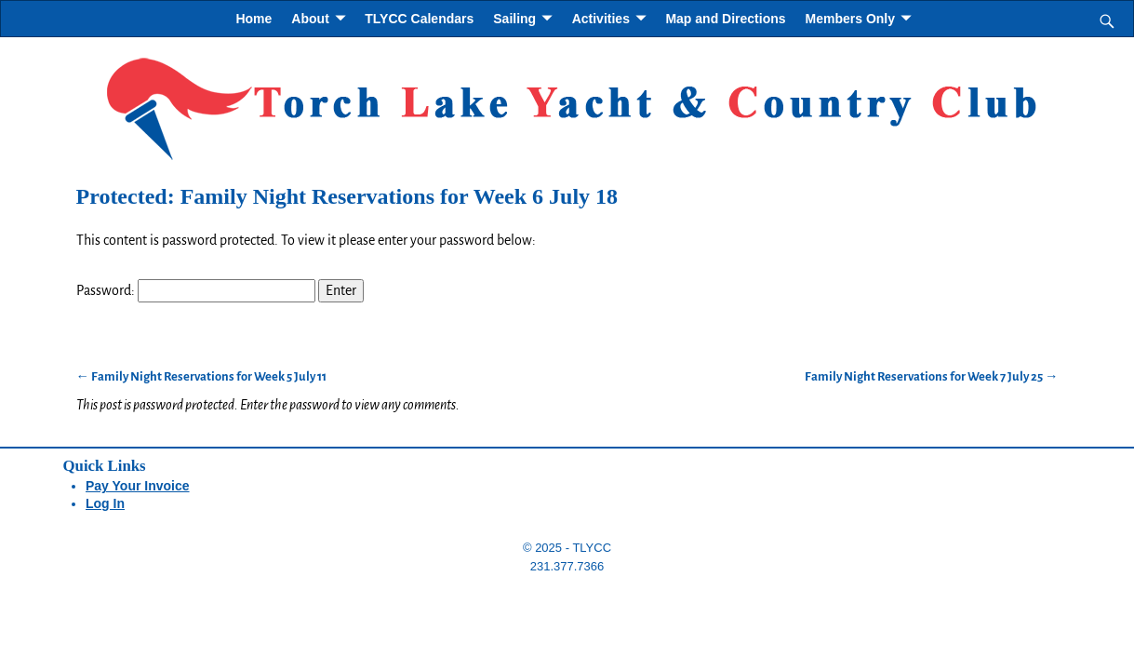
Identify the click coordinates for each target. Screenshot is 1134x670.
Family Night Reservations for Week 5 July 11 (201, 376)
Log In (105, 503)
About (309, 18)
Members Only (850, 18)
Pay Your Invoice (138, 485)
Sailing (514, 18)
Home (253, 18)
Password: (195, 290)
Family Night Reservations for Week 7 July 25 (931, 376)
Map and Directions (725, 18)
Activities (601, 18)
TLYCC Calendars (419, 18)
